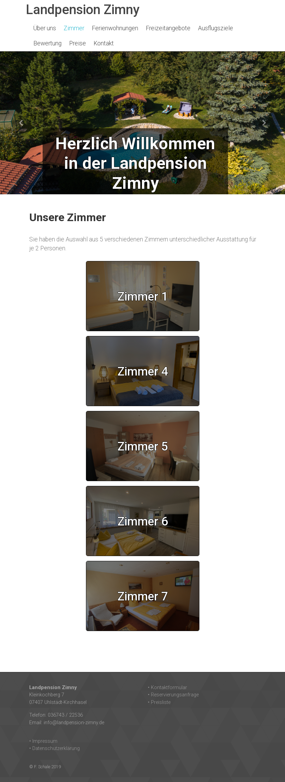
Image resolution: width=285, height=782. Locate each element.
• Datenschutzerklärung (54, 748)
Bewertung (47, 43)
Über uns (44, 28)
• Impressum (43, 741)
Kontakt (104, 43)
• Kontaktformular (167, 688)
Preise (77, 43)
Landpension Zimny (83, 9)
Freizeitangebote (168, 28)
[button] (21, 123)
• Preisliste (159, 702)
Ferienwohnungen (115, 28)
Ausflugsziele (215, 28)
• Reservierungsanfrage (173, 695)
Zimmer (74, 28)
